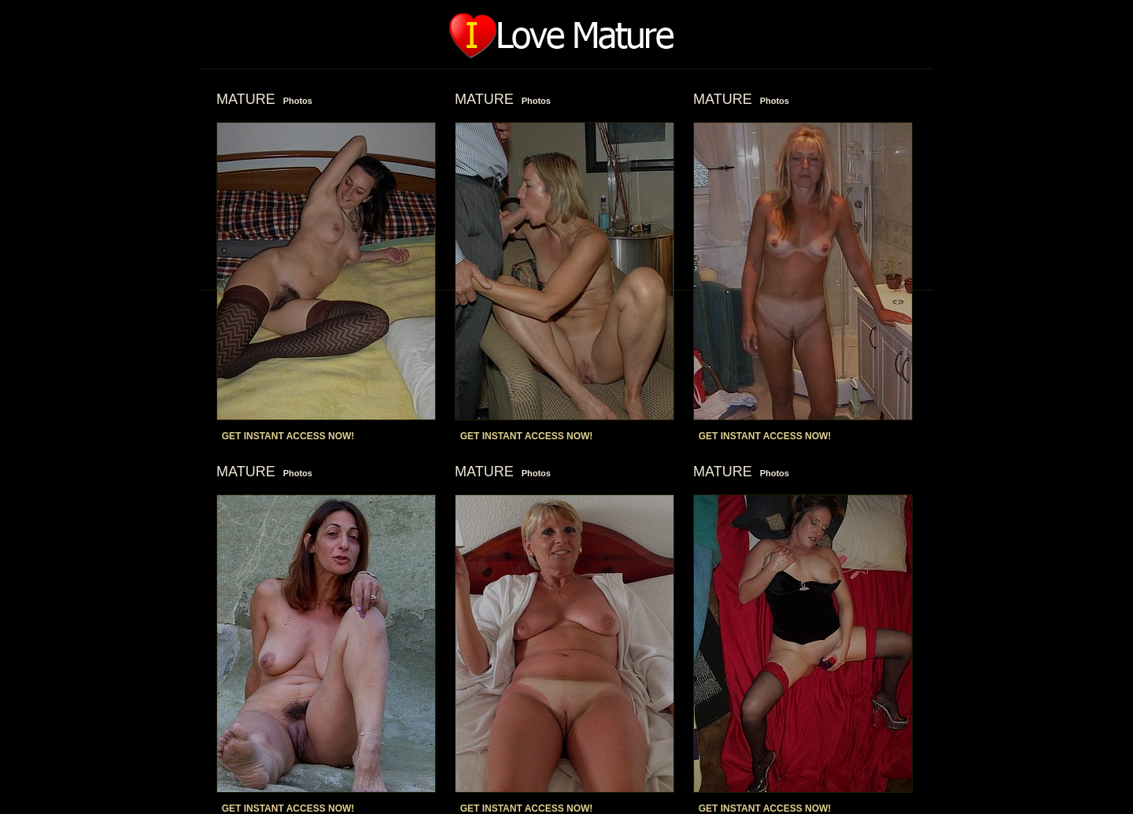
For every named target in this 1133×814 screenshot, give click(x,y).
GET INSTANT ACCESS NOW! (288, 436)
